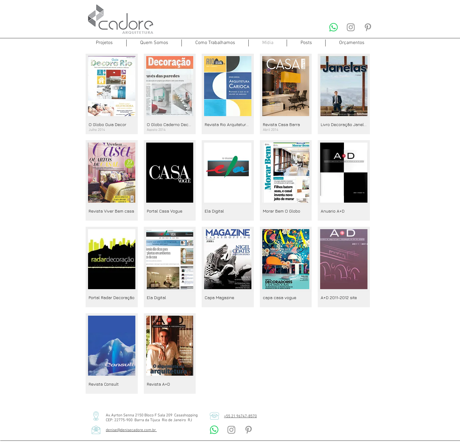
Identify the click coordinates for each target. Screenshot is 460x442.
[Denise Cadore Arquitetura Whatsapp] (333, 27)
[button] (104, 42)
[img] (112, 94)
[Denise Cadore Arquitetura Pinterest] (368, 27)
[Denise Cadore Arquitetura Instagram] (350, 27)
